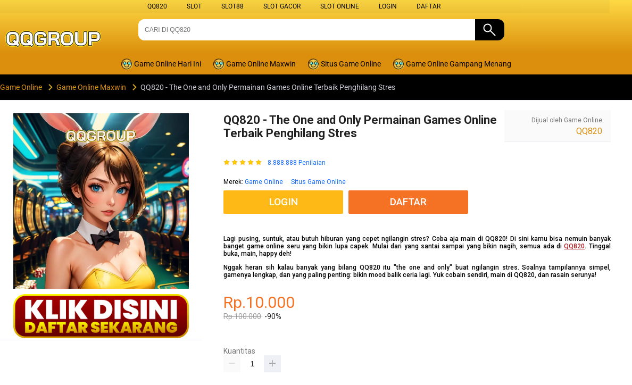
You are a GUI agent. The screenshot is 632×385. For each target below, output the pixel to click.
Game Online (264, 182)
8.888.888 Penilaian (297, 163)
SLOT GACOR (282, 6)
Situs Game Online (318, 182)
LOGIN (388, 6)
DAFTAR (428, 6)
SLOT (194, 6)
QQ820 (157, 6)
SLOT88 (232, 6)
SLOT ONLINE (339, 6)
